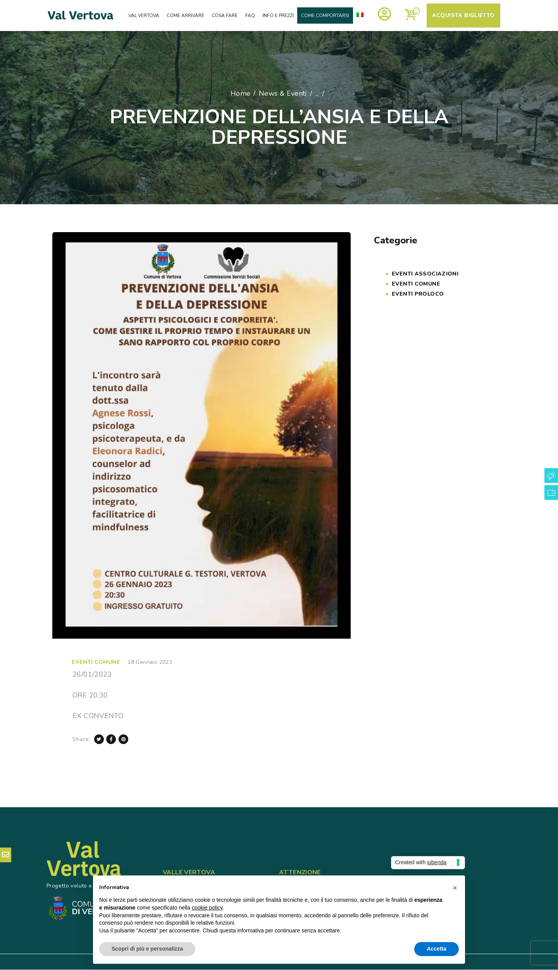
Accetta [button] (436, 949)
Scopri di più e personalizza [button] (147, 949)
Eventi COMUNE (96, 662)
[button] (455, 888)
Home (241, 93)
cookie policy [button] (207, 908)
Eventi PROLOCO (418, 294)
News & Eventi (283, 93)
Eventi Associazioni (425, 273)
